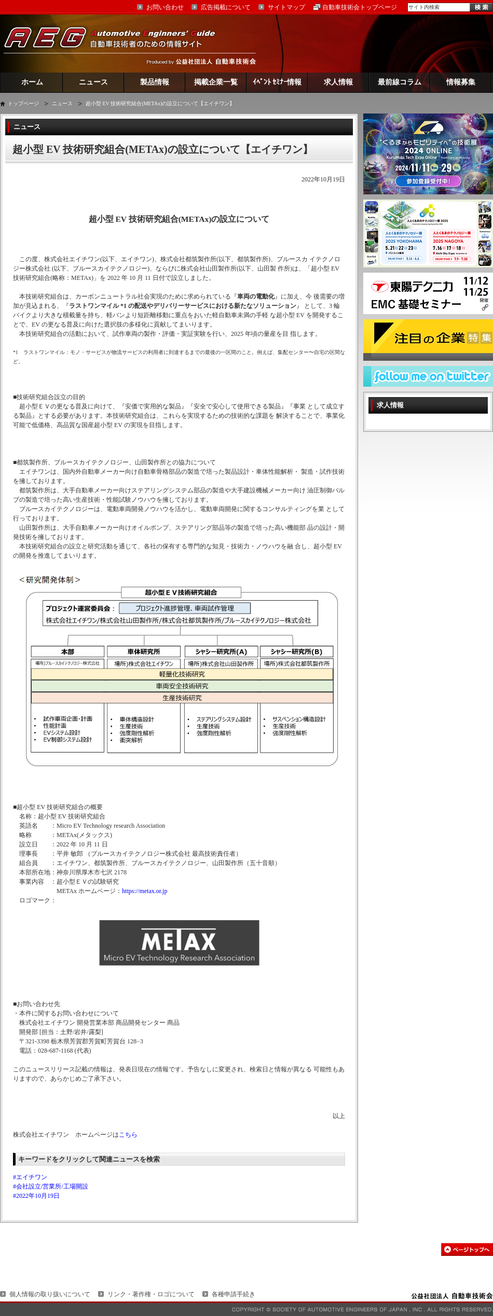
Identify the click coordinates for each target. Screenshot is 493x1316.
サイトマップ (286, 7)
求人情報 (338, 82)
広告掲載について (226, 7)
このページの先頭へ (467, 1249)
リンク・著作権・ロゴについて (151, 1294)
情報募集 (460, 82)
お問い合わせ (165, 7)
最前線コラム (399, 82)
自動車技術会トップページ (359, 7)
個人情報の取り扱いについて (49, 1294)
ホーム (32, 82)
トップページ (23, 103)
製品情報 (154, 82)
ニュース (93, 82)
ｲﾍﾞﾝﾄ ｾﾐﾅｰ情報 (277, 82)
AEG (116, 43)
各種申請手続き (233, 1294)
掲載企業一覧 (216, 82)
